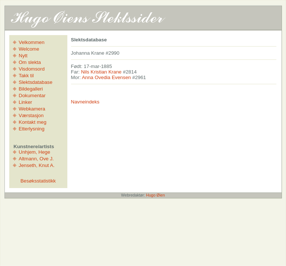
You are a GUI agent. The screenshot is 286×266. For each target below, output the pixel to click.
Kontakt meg (33, 122)
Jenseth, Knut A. (37, 165)
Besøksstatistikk (38, 181)
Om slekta (30, 62)
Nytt (23, 55)
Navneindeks (85, 102)
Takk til (26, 75)
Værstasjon (31, 115)
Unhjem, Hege (34, 152)
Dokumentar (32, 95)
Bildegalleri (31, 89)
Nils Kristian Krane (101, 72)
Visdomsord (32, 69)
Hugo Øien (155, 195)
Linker (25, 102)
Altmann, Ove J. (36, 158)
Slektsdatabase (36, 82)
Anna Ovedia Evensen (106, 77)
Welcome (29, 49)
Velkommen (32, 42)
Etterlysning (32, 129)
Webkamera (32, 109)
